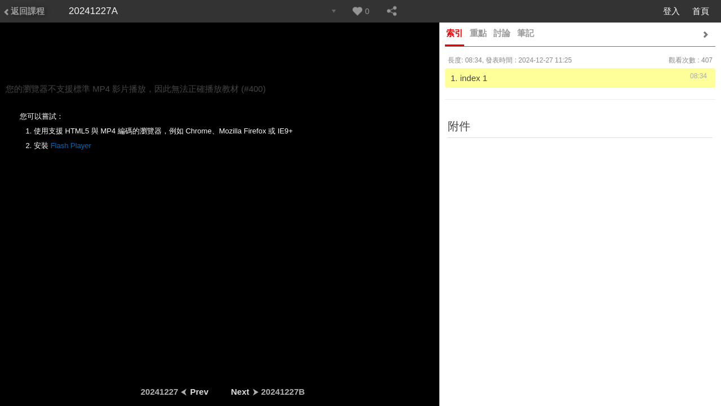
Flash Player (71, 145)
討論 (501, 33)
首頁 (700, 11)
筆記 (525, 33)
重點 (478, 33)
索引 (454, 33)
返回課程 (23, 11)
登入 (671, 11)
